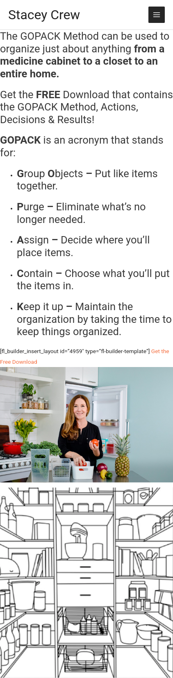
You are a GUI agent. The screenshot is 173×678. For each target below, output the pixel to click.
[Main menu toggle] (156, 15)
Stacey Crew (44, 15)
